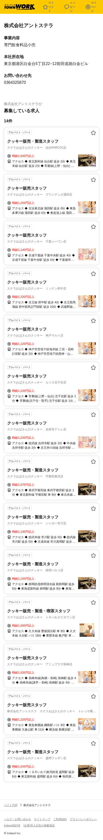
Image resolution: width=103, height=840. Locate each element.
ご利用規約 (60, 819)
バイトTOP (10, 805)
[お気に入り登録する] (93, 132)
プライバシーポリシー (83, 819)
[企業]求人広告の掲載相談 (39, 825)
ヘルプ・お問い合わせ (17, 819)
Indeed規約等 (12, 825)
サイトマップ (42, 819)
